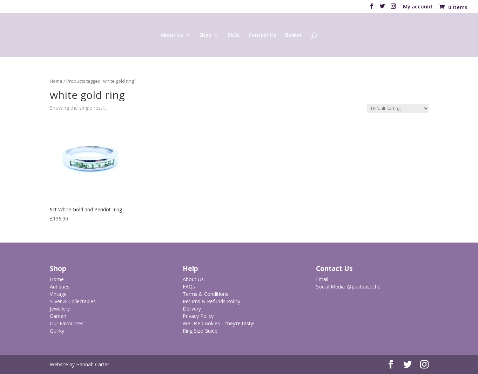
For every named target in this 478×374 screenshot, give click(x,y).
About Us (172, 35)
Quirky (57, 330)
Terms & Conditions (205, 294)
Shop (205, 35)
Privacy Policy (198, 316)
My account (418, 7)
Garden (58, 316)
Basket (293, 35)
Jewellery (60, 308)
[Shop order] (398, 108)
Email (322, 279)
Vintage (58, 294)
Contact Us (262, 35)
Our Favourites (66, 323)
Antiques (59, 286)
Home (56, 81)
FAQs (234, 35)
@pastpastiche (364, 286)
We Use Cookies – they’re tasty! (218, 323)
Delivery (192, 308)
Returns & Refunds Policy (211, 301)
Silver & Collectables (73, 301)
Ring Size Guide (200, 330)
